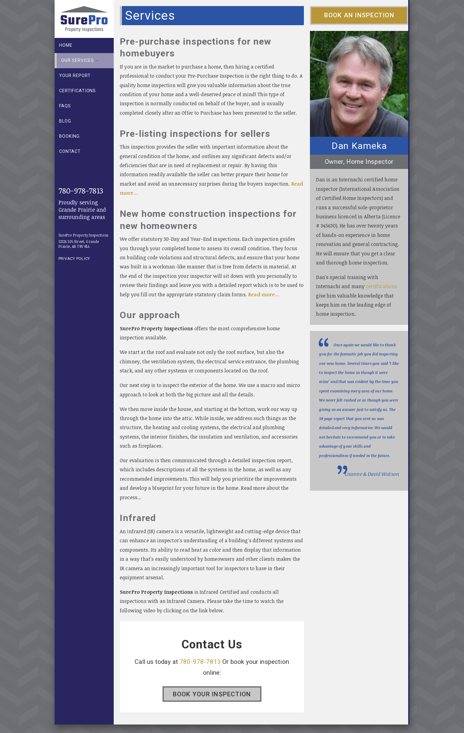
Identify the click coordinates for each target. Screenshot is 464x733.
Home (65, 45)
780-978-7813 (81, 190)
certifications (381, 286)
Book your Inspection (212, 694)
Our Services (79, 60)
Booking (69, 136)
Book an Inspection (359, 15)
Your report (75, 75)
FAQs (65, 106)
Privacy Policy (74, 258)
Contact (70, 151)
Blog (65, 121)
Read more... (264, 294)
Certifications (77, 90)
